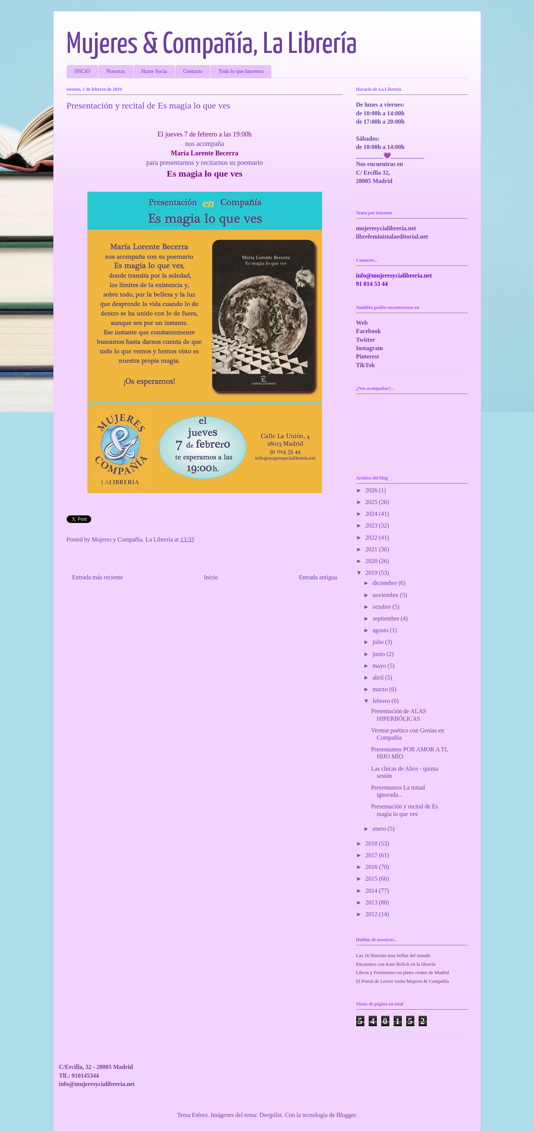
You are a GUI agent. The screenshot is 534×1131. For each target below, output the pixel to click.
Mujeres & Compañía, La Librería (212, 45)
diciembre (385, 583)
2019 (372, 572)
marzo (380, 689)
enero (380, 828)
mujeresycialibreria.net (386, 228)
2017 (372, 855)
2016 (372, 867)
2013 (372, 902)
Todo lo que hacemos (240, 71)
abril (378, 677)
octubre (382, 607)
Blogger (346, 1115)
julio (378, 642)
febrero (381, 701)
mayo (380, 665)
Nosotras (115, 71)
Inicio (211, 577)
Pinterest (367, 356)
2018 (372, 843)
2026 (372, 490)
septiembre (386, 618)
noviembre (386, 595)
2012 (372, 914)
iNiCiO (82, 71)
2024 (372, 513)
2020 (372, 561)
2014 (372, 890)
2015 (372, 878)
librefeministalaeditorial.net (392, 236)
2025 (372, 502)
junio (379, 654)
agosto (381, 630)
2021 (372, 549)
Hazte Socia (154, 71)
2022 (372, 537)
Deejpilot (270, 1115)
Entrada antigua (318, 577)
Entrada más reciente (97, 577)
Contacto (192, 71)
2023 (372, 525)
